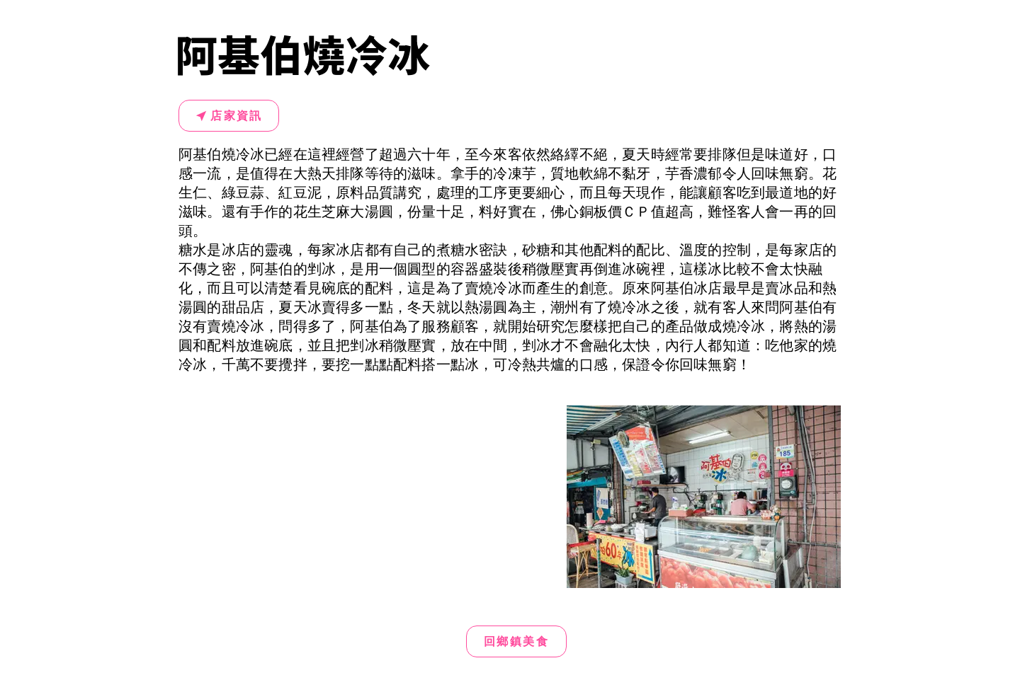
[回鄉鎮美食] (516, 641)
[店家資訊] (228, 116)
